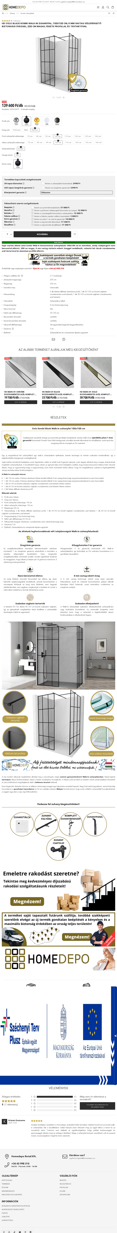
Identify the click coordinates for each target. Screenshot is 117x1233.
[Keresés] (107, 7)
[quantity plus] (11, 235)
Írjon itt (36, 269)
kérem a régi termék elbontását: (52, 223)
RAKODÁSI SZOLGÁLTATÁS (12, 1196)
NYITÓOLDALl (7, 1181)
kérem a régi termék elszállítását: (52, 226)
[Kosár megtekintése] (112, 7)
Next (63, 408)
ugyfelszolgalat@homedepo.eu (73, 2)
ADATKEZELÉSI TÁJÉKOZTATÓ (13, 1211)
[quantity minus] (4, 235)
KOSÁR (62, 1192)
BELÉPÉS (63, 1181)
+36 (51, 269)
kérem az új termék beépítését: (51, 209)
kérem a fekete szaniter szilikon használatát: (56, 217)
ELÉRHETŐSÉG (7, 1221)
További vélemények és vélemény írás (97, 1107)
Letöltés (53, 318)
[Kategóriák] (98, 7)
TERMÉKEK (6, 1185)
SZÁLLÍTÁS (6, 1218)
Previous (54, 408)
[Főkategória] (3, 14)
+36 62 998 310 (38, 2)
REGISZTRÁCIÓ (65, 1185)
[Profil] (103, 7)
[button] (75, 235)
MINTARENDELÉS (8, 1192)
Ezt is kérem (20, 403)
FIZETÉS (5, 1214)
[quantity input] (7, 235)
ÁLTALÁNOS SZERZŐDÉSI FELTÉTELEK (16, 1207)
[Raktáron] (58, 243)
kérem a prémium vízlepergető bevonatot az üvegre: (60, 211)
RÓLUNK (5, 1189)
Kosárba (42, 235)
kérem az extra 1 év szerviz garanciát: (54, 220)
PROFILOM (64, 1189)
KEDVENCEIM (65, 1196)
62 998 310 (58, 269)
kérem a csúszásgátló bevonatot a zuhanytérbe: (58, 214)
